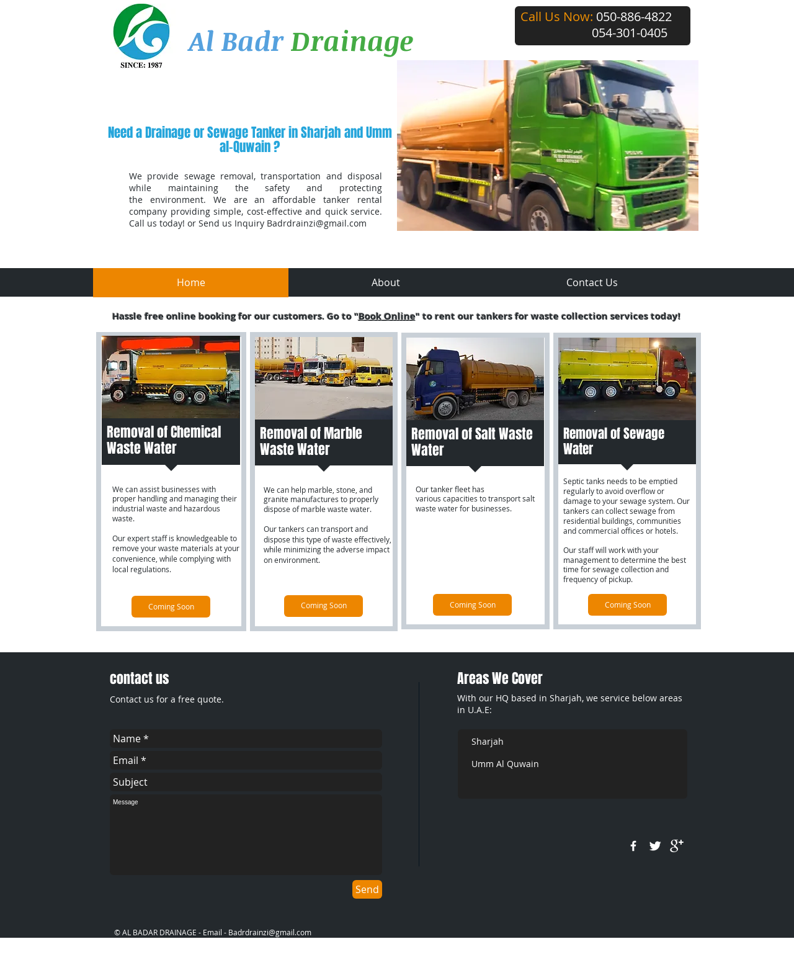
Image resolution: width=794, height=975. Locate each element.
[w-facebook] (633, 846)
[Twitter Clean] (655, 846)
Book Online (387, 316)
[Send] (367, 889)
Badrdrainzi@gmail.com (317, 223)
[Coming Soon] (171, 607)
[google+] (677, 846)
